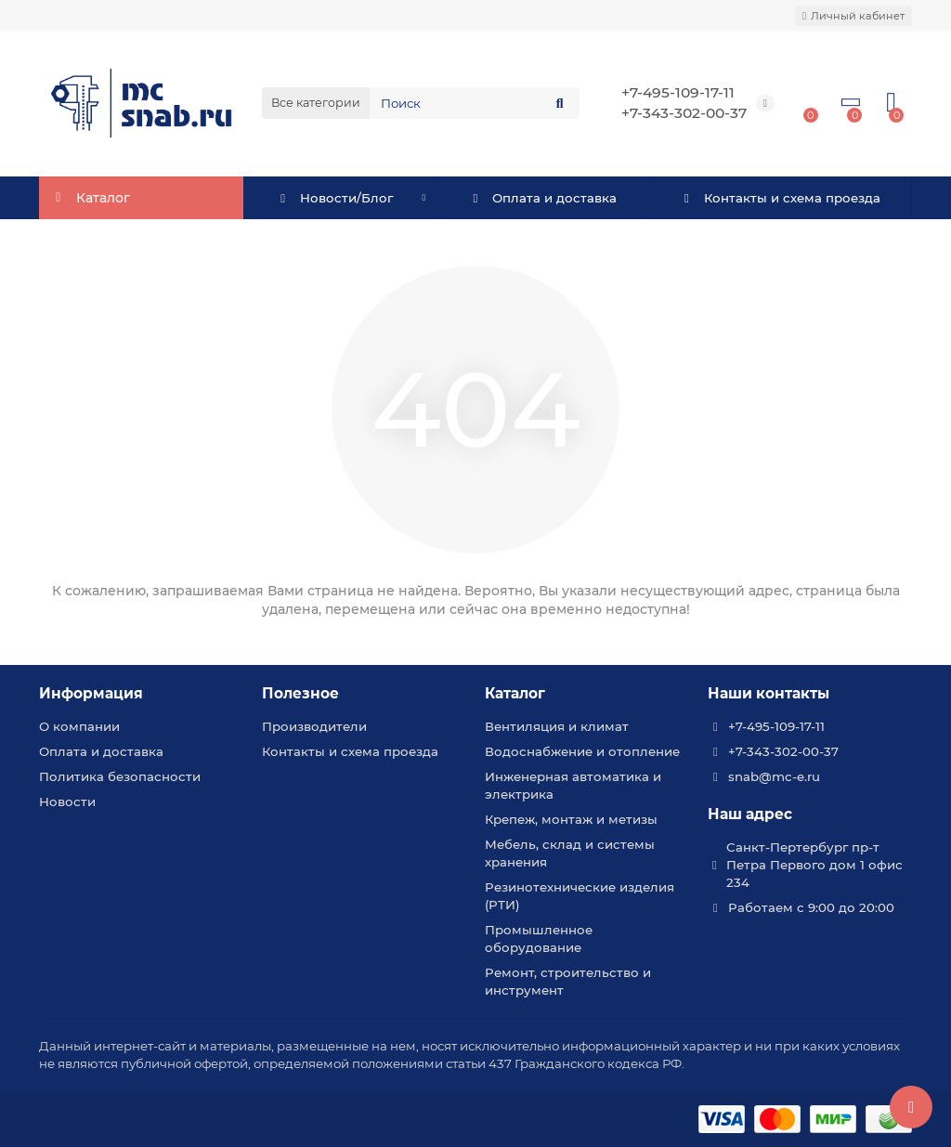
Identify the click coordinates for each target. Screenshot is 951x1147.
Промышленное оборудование (539, 938)
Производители (314, 726)
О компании (79, 726)
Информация (91, 693)
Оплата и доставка (543, 197)
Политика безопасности (120, 776)
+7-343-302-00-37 (684, 113)
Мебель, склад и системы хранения (570, 853)
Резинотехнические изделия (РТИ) (579, 896)
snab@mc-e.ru (774, 776)
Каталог (515, 693)
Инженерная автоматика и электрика (573, 785)
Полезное (300, 693)
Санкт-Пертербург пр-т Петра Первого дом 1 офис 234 (814, 865)
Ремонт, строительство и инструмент (568, 981)
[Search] (475, 103)
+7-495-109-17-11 (678, 92)
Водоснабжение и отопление (582, 751)
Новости (67, 801)
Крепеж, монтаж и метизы (571, 819)
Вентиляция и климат (557, 726)
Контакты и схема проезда (779, 197)
